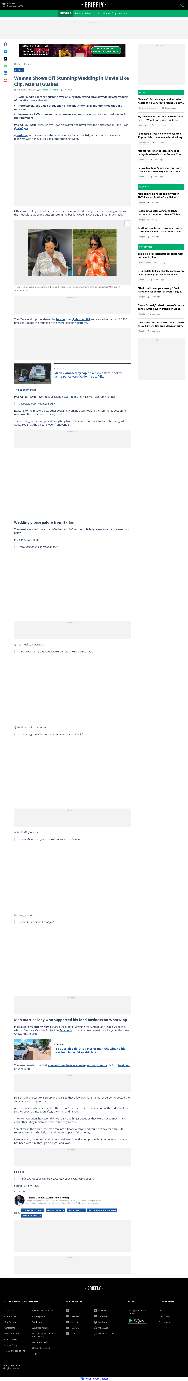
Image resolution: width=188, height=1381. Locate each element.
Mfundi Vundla (55, 1211)
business (124, 1066)
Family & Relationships (87, 14)
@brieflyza (21, 129)
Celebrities (143, 160)
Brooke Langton (32, 1216)
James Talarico (76, 1211)
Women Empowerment (115, 14)
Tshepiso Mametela (50, 90)
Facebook (66, 1031)
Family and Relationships (149, 108)
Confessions (144, 126)
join (73, 397)
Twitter (60, 320)
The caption (21, 390)
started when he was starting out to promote (77, 1066)
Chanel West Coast (33, 1211)
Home (17, 64)
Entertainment (145, 263)
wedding (22, 136)
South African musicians (102, 1211)
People (65, 14)
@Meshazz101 (81, 320)
